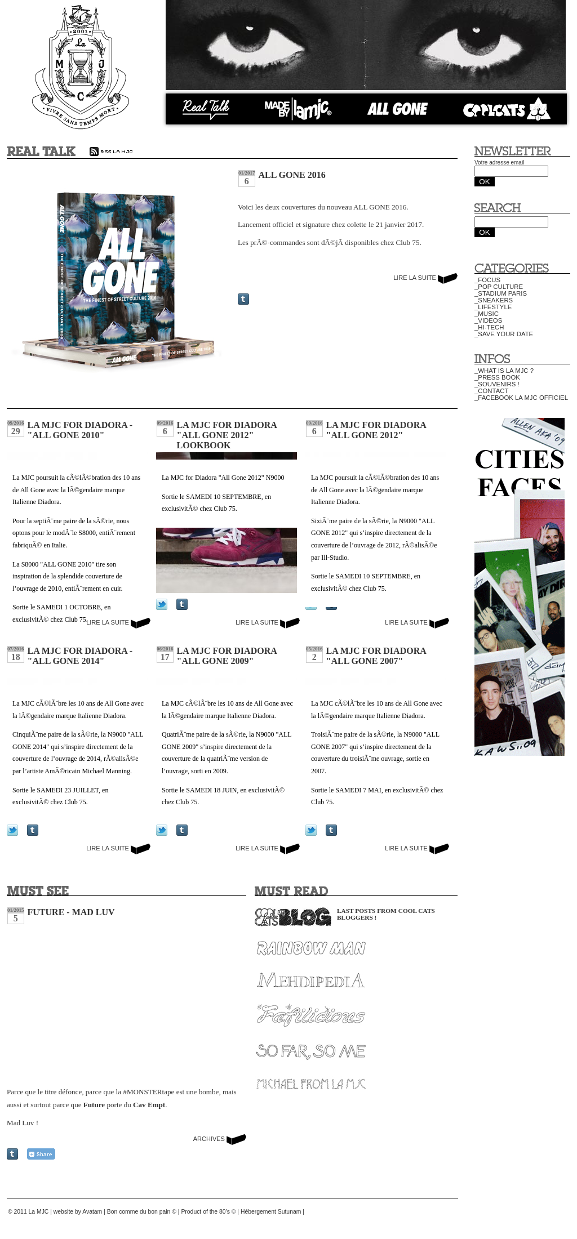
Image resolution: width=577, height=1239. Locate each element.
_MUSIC (486, 313)
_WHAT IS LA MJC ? (504, 370)
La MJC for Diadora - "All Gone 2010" (80, 430)
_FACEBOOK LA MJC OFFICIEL (521, 397)
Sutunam (289, 1212)
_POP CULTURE (498, 286)
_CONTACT (491, 390)
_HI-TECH (489, 327)
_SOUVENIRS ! (497, 384)
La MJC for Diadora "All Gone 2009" (227, 656)
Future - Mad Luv (71, 912)
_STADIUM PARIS (500, 293)
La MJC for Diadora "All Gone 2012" (376, 430)
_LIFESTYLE (493, 307)
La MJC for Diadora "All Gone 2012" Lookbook (227, 435)
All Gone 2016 (292, 175)
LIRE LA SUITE (425, 277)
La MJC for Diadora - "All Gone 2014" (80, 656)
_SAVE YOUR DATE (503, 334)
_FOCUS (487, 280)
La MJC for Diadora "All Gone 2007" (376, 656)
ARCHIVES (219, 1138)
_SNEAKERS (493, 300)
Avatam (92, 1212)
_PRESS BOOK (497, 377)
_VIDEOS (488, 320)
